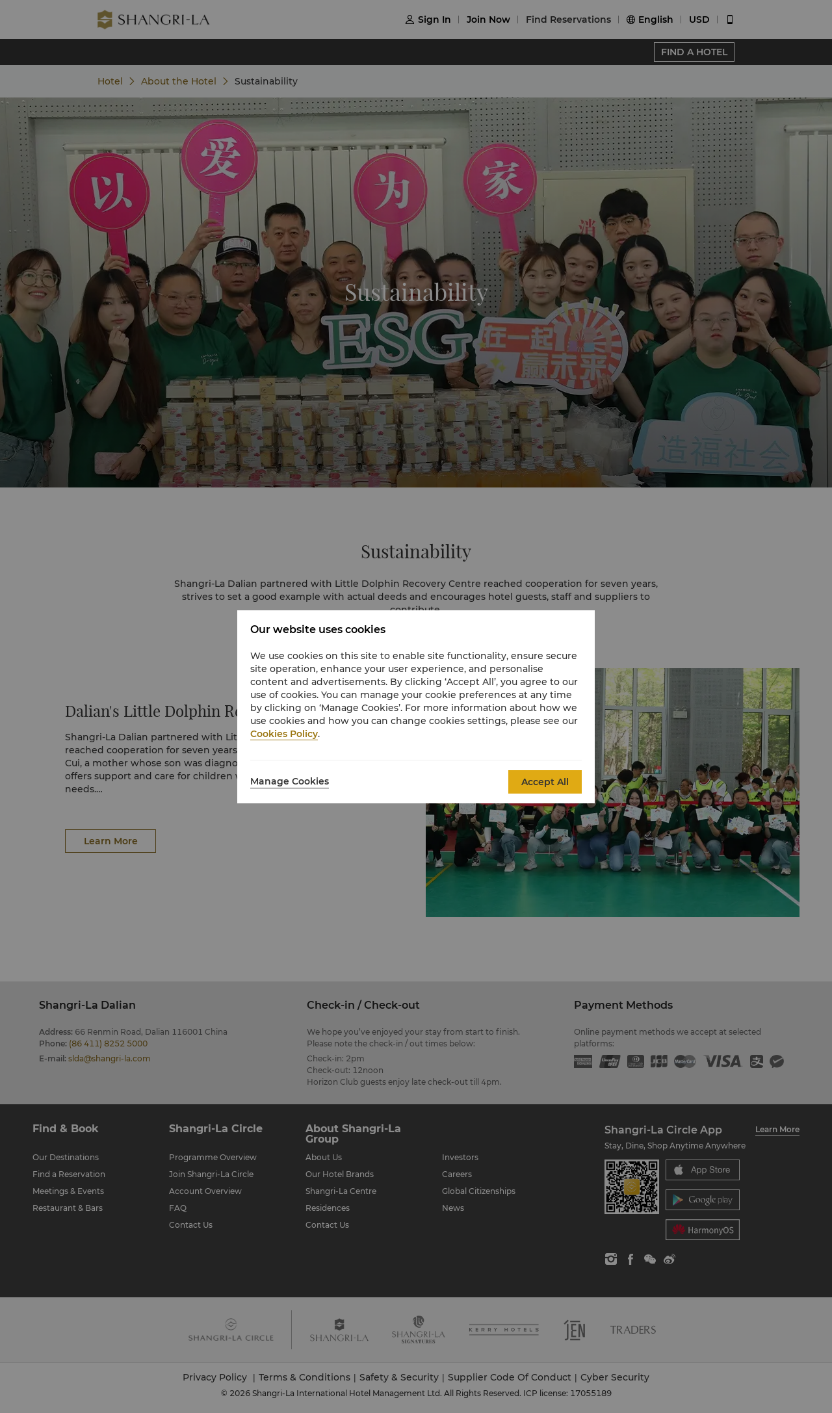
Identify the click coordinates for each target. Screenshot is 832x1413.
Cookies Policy (284, 734)
